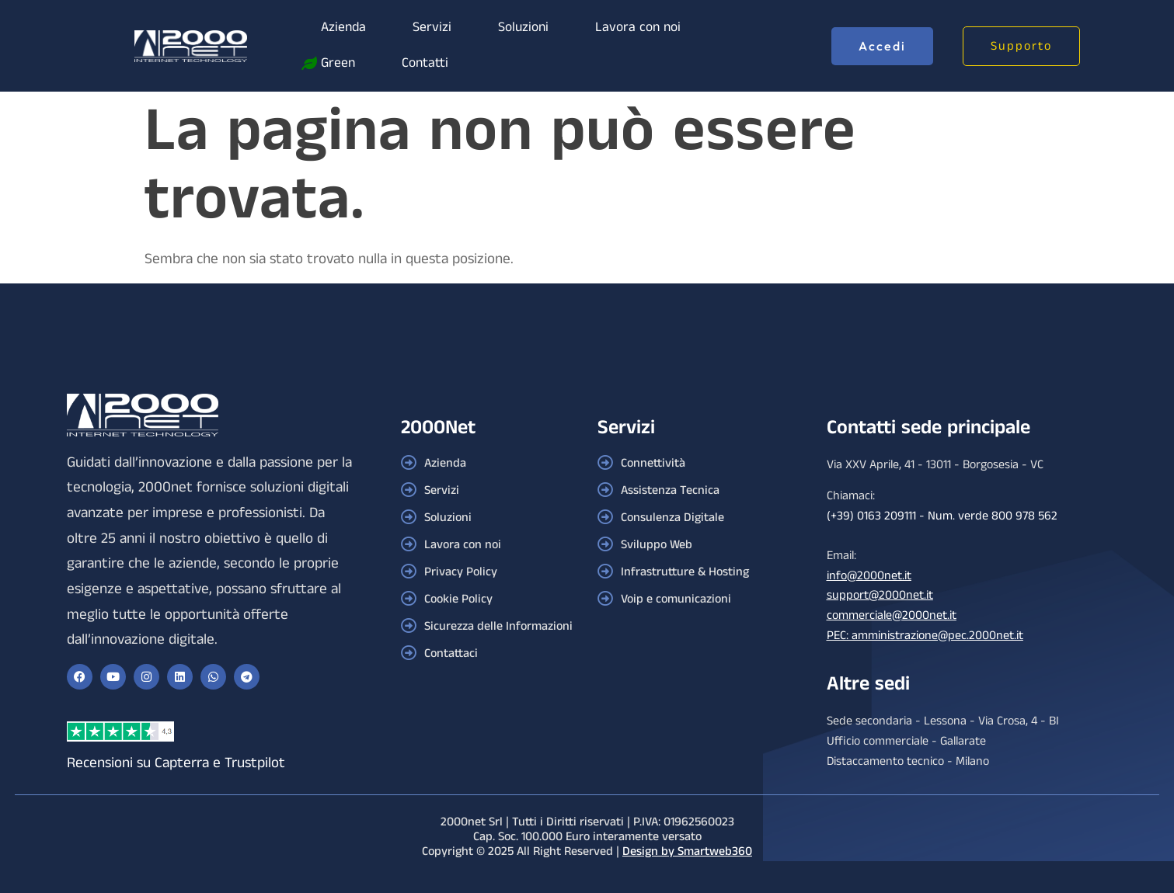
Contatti (425, 63)
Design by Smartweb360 (687, 851)
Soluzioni (523, 27)
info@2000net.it (869, 576)
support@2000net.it (880, 595)
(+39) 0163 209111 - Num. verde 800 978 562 (942, 516)
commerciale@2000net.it (891, 615)
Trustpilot (255, 762)
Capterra (182, 762)
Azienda (343, 27)
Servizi (432, 27)
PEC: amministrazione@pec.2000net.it (925, 636)
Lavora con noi (638, 27)
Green (338, 63)
